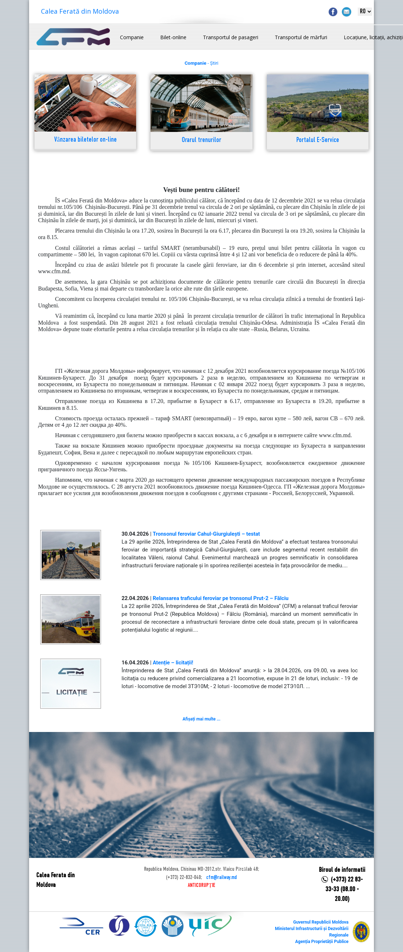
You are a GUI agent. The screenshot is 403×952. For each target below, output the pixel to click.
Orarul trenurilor (201, 140)
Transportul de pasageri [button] (230, 37)
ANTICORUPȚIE (201, 885)
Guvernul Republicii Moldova (320, 922)
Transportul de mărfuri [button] (301, 37)
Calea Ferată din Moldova (80, 11)
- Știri (201, 63)
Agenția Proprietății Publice (321, 941)
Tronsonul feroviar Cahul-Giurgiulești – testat (206, 534)
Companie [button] (132, 37)
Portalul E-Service (317, 140)
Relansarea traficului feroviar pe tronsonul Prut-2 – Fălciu (220, 598)
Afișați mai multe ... (201, 719)
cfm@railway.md (221, 877)
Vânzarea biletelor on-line (85, 140)
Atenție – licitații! (173, 662)
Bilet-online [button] (173, 37)
